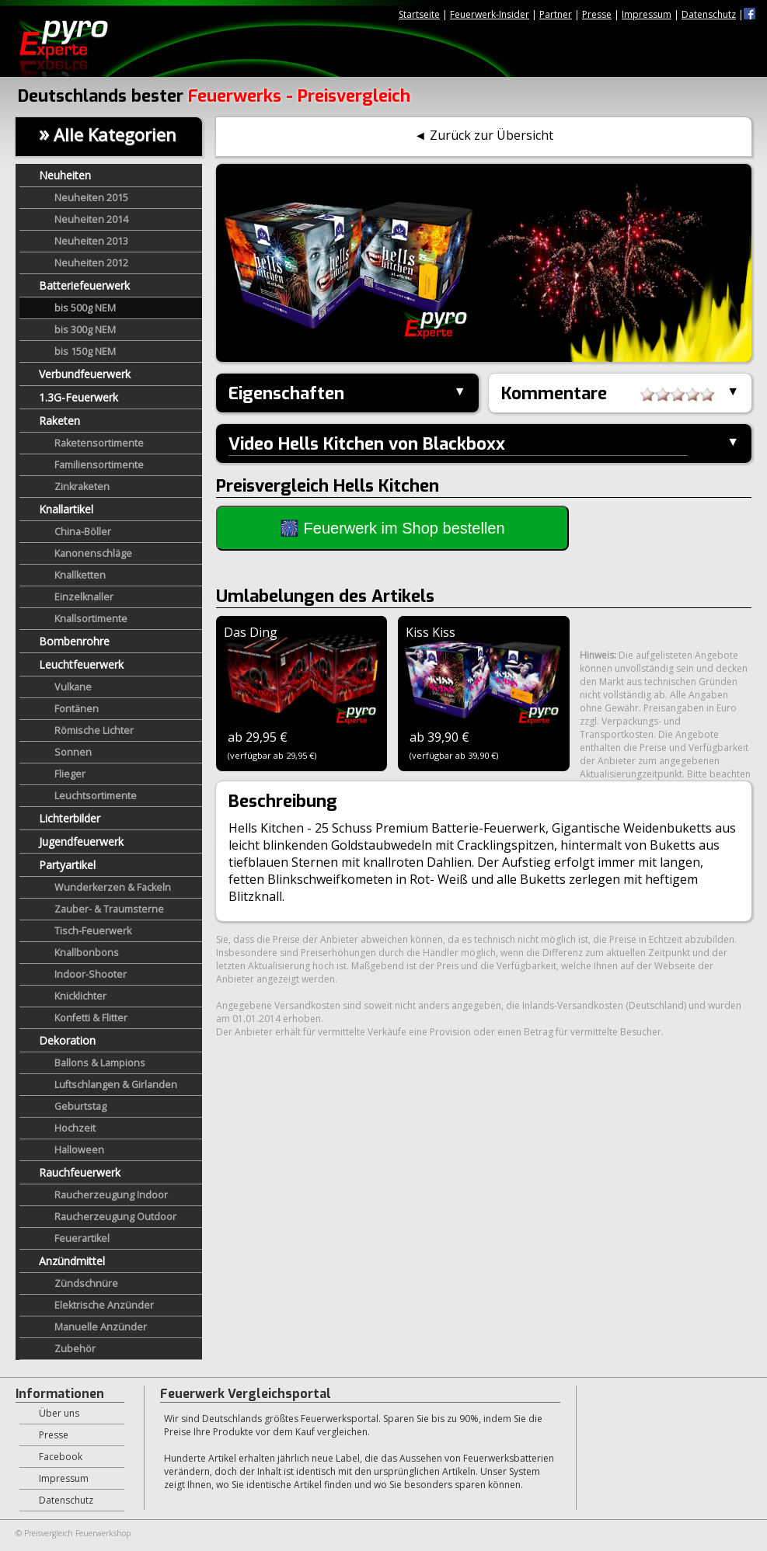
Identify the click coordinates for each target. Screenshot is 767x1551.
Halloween (79, 1149)
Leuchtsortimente (95, 795)
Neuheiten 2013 (91, 241)
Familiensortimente (99, 464)
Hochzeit (75, 1128)
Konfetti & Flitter (90, 1017)
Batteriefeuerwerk (84, 285)
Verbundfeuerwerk (85, 374)
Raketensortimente (99, 443)
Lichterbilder (69, 818)
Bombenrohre (74, 641)
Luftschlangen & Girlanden (115, 1084)
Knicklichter (80, 996)
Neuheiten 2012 (91, 263)
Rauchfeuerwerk (79, 1172)
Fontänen (76, 708)
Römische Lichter (94, 730)
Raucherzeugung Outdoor (115, 1216)
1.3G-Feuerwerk (78, 397)
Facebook (60, 1456)
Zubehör (75, 1348)
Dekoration (67, 1040)
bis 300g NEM (85, 329)
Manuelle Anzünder (100, 1327)
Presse (597, 14)
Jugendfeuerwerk (81, 841)
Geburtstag (80, 1106)
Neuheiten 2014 (91, 219)
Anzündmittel (72, 1261)
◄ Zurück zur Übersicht (483, 135)
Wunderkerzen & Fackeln (112, 887)
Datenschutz (709, 14)
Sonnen (73, 752)
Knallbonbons (86, 952)
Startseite (419, 14)
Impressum (646, 14)
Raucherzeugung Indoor (111, 1195)
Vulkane (73, 687)
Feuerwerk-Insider (489, 14)
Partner (555, 14)
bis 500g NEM (85, 308)
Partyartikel (67, 864)
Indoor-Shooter (90, 974)
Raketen (59, 420)
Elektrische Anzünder (104, 1305)
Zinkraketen (82, 486)
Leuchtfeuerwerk (81, 664)
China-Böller (82, 531)
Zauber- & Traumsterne (109, 909)
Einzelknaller (83, 596)
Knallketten (80, 575)
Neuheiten (65, 175)
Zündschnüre (86, 1283)
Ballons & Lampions (99, 1062)
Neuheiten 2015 (91, 197)
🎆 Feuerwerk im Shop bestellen (392, 528)
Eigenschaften (286, 393)
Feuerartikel (82, 1238)
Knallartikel (66, 509)
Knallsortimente (90, 618)
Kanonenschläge (93, 553)
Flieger (69, 774)
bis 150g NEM (85, 351)
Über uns (59, 1413)
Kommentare (608, 394)
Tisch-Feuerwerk (92, 930)
